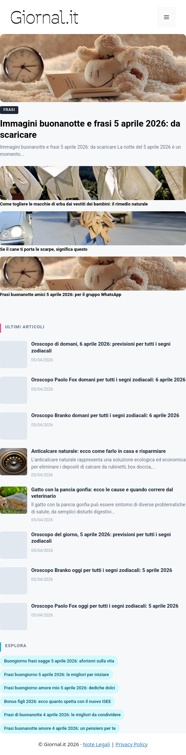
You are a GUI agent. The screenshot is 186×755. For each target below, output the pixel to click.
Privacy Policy (131, 744)
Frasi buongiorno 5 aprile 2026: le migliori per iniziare (56, 674)
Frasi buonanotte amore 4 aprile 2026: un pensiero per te (60, 728)
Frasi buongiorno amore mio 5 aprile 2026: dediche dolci (59, 687)
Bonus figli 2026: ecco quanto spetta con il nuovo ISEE (57, 701)
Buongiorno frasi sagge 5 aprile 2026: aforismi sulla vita (59, 660)
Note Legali (96, 744)
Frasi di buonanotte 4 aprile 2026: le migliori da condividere (62, 714)
